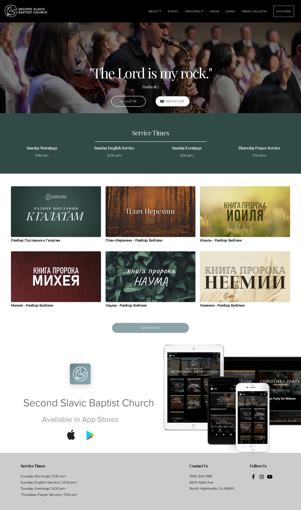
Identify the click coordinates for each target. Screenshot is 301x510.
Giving (230, 11)
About (155, 11)
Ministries (194, 11)
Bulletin (128, 101)
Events (173, 11)
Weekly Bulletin (254, 11)
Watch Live (172, 101)
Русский (284, 11)
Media (214, 11)
